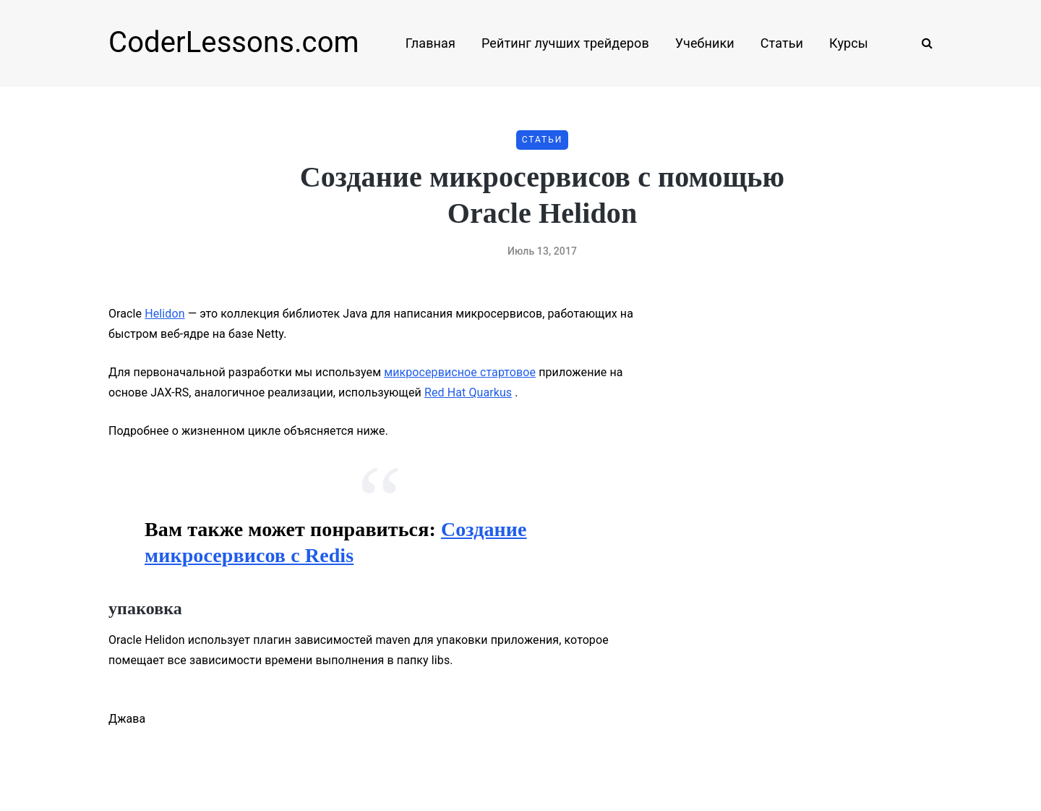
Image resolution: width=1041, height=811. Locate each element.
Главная (430, 43)
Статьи (782, 43)
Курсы (848, 43)
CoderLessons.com (233, 42)
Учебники (704, 43)
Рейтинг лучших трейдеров (565, 43)
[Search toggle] (922, 43)
